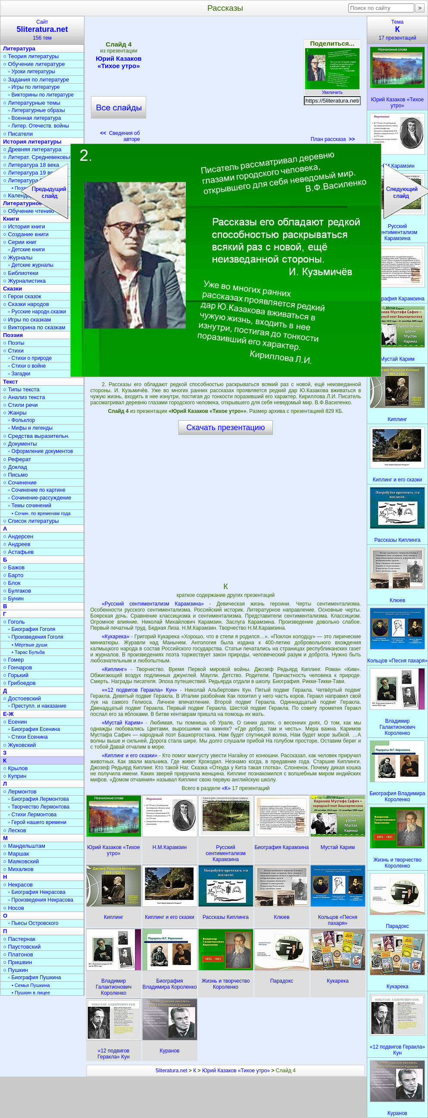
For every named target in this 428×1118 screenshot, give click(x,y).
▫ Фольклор (21, 420)
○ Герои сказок (22, 296)
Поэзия (13, 335)
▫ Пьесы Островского (33, 923)
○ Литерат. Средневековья (37, 157)
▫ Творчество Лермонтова (38, 807)
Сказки (12, 288)
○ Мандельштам (24, 846)
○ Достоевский (22, 698)
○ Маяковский (21, 861)
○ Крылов (15, 768)
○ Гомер (13, 659)
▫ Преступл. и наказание (37, 706)
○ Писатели (18, 134)
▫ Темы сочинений (29, 506)
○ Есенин (15, 721)
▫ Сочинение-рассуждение (39, 498)
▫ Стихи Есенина (28, 737)
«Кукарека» (115, 637)
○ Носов (13, 908)
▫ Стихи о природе (30, 358)
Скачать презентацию (226, 427)
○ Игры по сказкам (27, 319)
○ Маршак (16, 853)
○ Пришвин (17, 962)
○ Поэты (14, 343)
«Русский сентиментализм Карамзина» (153, 604)
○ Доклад (15, 467)
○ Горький (15, 675)
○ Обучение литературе (34, 64)
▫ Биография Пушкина (34, 977)
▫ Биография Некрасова (37, 892)
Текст (10, 381)
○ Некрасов (18, 884)
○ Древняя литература (32, 149)
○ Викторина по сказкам (34, 327)
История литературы (32, 141)
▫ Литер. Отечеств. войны (38, 126)
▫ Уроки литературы (31, 72)
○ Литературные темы (31, 103)
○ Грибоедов (19, 683)
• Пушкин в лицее (31, 992)
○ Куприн (14, 776)
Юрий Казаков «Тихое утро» (118, 62)
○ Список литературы (31, 521)
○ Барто (13, 575)
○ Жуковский (19, 745)
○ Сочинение (20, 482)
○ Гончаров (17, 667)
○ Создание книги (26, 234)
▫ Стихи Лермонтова (32, 815)
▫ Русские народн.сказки (37, 312)
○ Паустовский (22, 946)
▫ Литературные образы (36, 110)
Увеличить (332, 90)
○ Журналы (17, 257)
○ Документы (20, 443)
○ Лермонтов (20, 791)
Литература (19, 48)
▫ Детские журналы (30, 265)
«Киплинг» (114, 669)
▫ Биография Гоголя (31, 629)
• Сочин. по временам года (41, 513)
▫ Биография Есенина (34, 729)
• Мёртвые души (29, 644)
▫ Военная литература (34, 118)
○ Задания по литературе (36, 79)
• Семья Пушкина (31, 985)
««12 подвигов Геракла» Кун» (139, 690)
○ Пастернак (19, 939)
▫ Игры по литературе (33, 87)
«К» (227, 788)
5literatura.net (171, 1071)
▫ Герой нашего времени (37, 822)
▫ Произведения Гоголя (35, 637)
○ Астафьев (18, 552)
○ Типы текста (21, 389)
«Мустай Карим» (122, 723)
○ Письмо (15, 475)
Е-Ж (8, 714)
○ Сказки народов (26, 304)
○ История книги (24, 226)
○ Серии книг (20, 242)
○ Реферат (17, 459)
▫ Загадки (19, 374)
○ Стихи (13, 350)
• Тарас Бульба (28, 652)
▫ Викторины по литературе (41, 95)
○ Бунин (13, 598)
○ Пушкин (15, 970)
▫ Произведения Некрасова (40, 900)
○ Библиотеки (20, 273)
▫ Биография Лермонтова (38, 799)
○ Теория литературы (31, 56)
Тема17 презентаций (397, 30)
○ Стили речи (20, 405)
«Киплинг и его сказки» (129, 756)
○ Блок (12, 583)
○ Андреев (17, 544)
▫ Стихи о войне (27, 366)
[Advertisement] (225, 82)
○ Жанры (15, 412)
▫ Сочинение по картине (37, 490)
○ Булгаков (17, 590)
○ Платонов (18, 954)
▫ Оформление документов (40, 451)
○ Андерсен (18, 536)
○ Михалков (18, 869)
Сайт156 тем (42, 30)
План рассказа (333, 139)
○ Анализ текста (24, 397)
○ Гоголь (14, 621)
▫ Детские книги (26, 250)
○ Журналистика (24, 281)
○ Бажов (14, 567)
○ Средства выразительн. (36, 436)
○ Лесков (14, 830)
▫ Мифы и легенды (30, 428)
